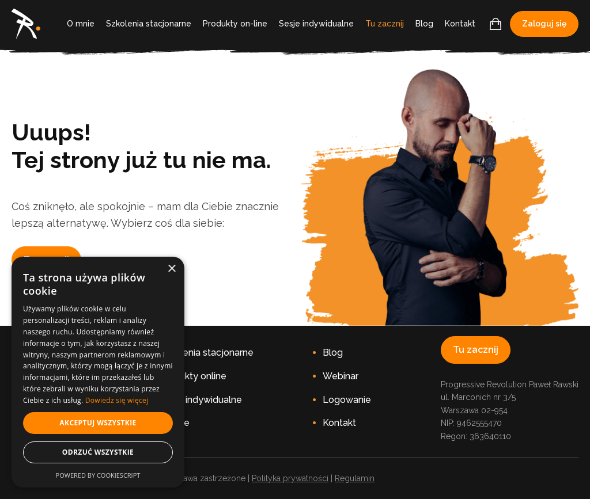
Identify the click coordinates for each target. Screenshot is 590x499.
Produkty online (192, 376)
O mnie (80, 23)
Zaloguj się (544, 23)
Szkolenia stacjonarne (148, 23)
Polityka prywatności (290, 478)
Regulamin (355, 478)
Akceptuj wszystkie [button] (97, 423)
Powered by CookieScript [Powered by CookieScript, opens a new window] (98, 475)
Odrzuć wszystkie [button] (98, 452)
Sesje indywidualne (316, 23)
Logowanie (347, 399)
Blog (424, 23)
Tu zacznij (384, 23)
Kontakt (460, 23)
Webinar (340, 376)
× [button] (171, 269)
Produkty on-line (235, 23)
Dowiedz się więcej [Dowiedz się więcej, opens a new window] (117, 400)
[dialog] (98, 372)
